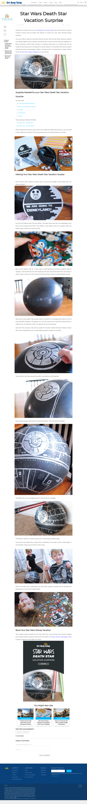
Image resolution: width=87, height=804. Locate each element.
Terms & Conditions (30, 776)
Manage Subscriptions (55, 778)
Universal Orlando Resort (71, 6)
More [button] (60, 2)
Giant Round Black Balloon (26, 105)
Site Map (5, 787)
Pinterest (43, 774)
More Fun (59, 6)
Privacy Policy (28, 774)
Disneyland (39, 32)
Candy (20, 118)
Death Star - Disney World (26, 128)
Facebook (43, 772)
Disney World (49, 32)
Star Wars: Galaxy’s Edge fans (31, 54)
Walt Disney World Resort (35, 6)
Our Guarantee (29, 779)
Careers (14, 776)
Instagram (43, 776)
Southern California (49, 6)
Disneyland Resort (15, 6)
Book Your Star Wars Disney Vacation (8, 59)
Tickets (40, 2)
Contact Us (15, 772)
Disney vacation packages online (61, 639)
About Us (14, 774)
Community (15, 779)
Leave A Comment (22, 734)
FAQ (26, 772)
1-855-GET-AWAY (17, 781)
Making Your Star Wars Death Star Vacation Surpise (8, 54)
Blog (56, 2)
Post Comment (44, 757)
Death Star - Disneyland (25, 125)
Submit (69, 773)
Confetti (20, 112)
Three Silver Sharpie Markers (27, 108)
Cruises (51, 2)
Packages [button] (34, 2)
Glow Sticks (21, 115)
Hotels (45, 2)
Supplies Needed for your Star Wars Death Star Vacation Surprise (8, 48)
